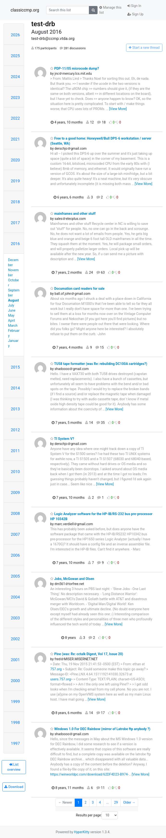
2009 (15, 492)
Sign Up (135, 14)
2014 (15, 388)
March (13, 325)
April (11, 320)
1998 (15, 722)
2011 (15, 450)
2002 (15, 638)
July (11, 305)
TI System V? (62, 439)
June (12, 310)
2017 (15, 222)
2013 (15, 409)
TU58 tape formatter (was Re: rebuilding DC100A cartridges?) (98, 364)
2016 (15, 243)
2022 (15, 118)
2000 (15, 680)
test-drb (43, 24)
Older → (129, 802)
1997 (15, 743)
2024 (15, 76)
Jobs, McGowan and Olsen (72, 579)
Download (13, 787)
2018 (15, 201)
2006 (15, 555)
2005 (15, 576)
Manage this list (110, 10)
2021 (15, 139)
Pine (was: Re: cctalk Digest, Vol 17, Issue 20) (86, 654)
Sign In (134, 6)
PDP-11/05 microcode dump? (74, 68)
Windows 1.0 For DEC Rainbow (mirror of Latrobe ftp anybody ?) (100, 729)
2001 (15, 659)
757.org (56, 669)
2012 (15, 429)
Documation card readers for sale (77, 288)
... (107, 802)
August (13, 300)
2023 (15, 97)
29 (116, 802)
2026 (15, 34)
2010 (15, 471)
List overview (13, 767)
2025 (15, 55)
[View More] (118, 109)
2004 (15, 597)
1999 (15, 701)
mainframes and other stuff (73, 214)
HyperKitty (82, 832)
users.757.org (60, 679)
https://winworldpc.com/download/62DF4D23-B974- (89, 774)
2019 (15, 181)
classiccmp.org (25, 10)
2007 (15, 534)
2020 (15, 160)
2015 (15, 367)
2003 (15, 618)
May (11, 315)
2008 (15, 513)
